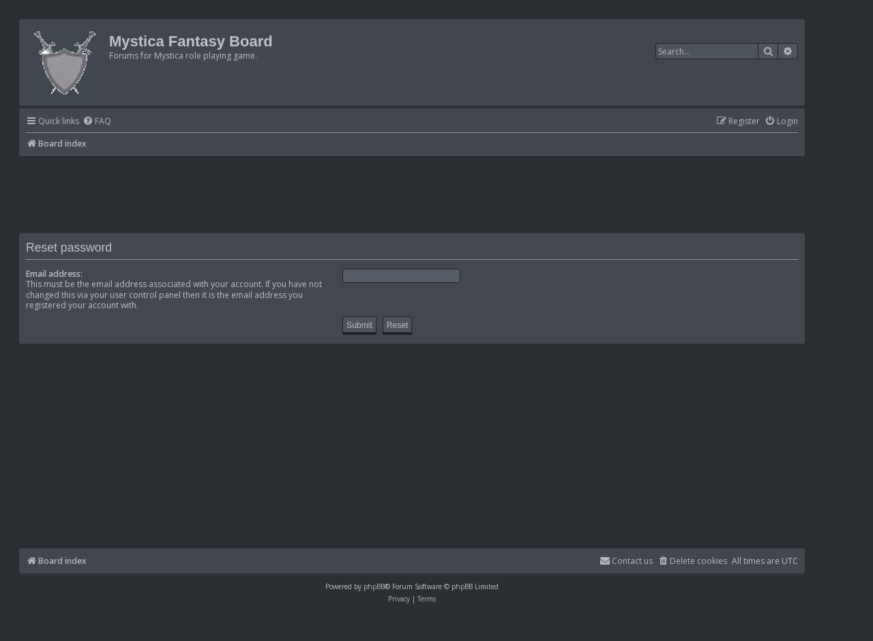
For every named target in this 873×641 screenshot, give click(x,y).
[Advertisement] (412, 193)
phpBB (374, 586)
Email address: (54, 274)
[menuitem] (97, 122)
